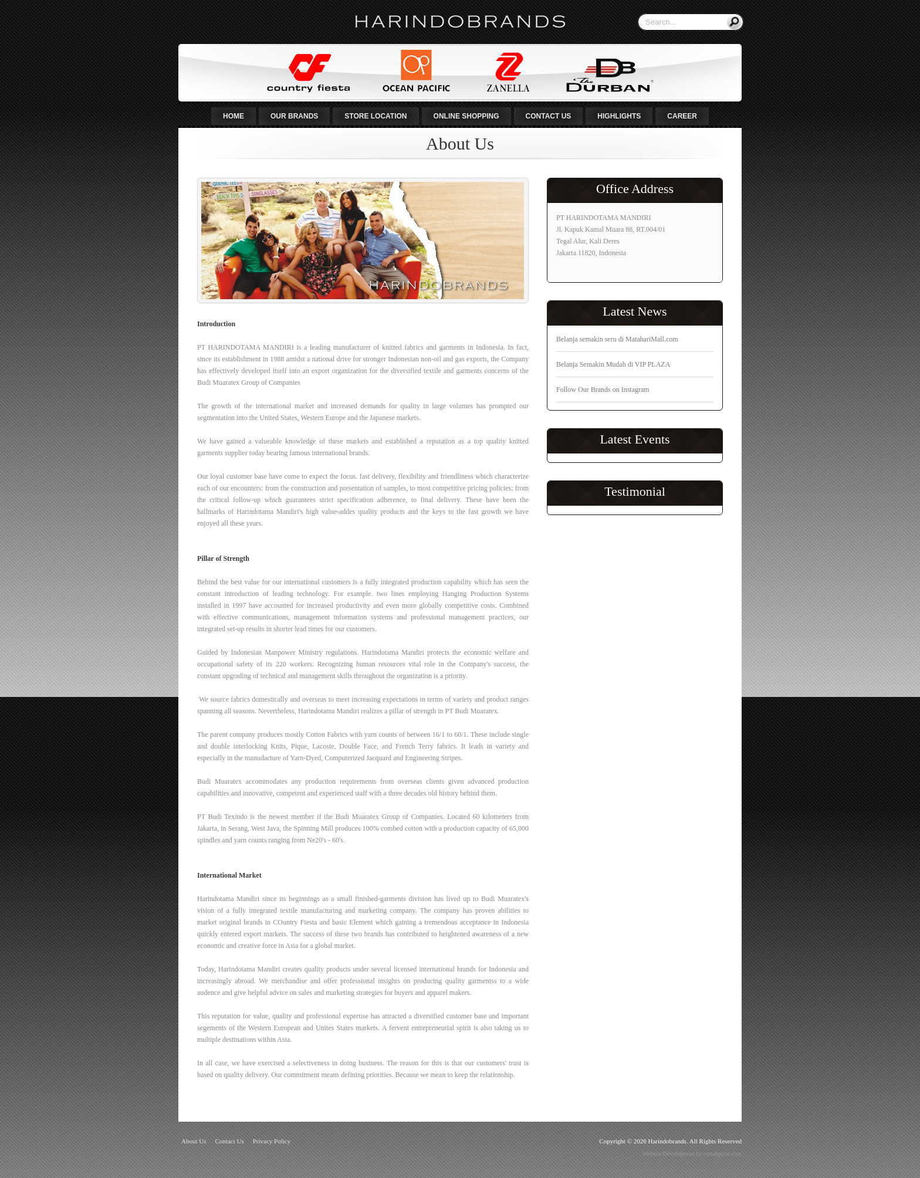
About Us (193, 1141)
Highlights (619, 116)
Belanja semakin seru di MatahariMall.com (617, 339)
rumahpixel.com (722, 1153)
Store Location (375, 116)
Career (682, 116)
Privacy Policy (271, 1141)
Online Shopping (466, 116)
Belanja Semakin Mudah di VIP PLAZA (613, 364)
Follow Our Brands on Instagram (603, 389)
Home (233, 116)
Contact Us (548, 116)
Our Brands (294, 116)
